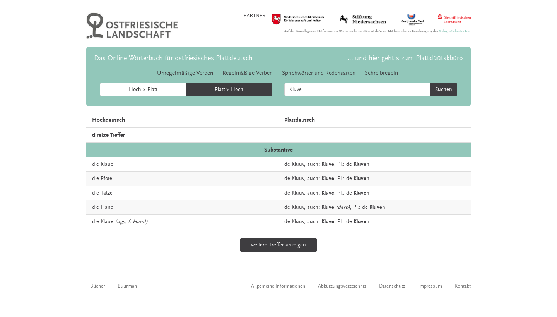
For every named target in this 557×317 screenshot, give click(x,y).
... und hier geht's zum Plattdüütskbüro (405, 58)
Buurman (127, 286)
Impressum (430, 286)
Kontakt (463, 286)
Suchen (443, 89)
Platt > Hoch (229, 89)
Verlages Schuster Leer (455, 31)
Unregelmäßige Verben (185, 73)
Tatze (107, 193)
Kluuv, (299, 164)
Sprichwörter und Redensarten (318, 73)
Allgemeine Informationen (278, 286)
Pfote (106, 179)
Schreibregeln (381, 73)
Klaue (107, 164)
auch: (313, 164)
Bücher (97, 286)
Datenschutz (392, 286)
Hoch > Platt (143, 89)
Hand (107, 207)
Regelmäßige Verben (247, 73)
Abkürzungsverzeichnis (342, 286)
